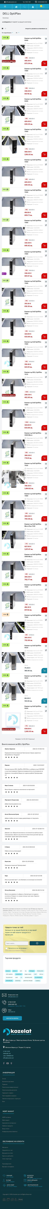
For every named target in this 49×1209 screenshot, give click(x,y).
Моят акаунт (5, 1120)
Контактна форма (12, 1018)
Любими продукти (7, 1126)
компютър (18, 974)
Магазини (5, 1147)
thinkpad (32, 971)
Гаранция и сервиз (7, 1093)
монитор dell (28, 977)
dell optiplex (9, 974)
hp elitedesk (38, 977)
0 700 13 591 (12, 1002)
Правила (4, 1084)
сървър (38, 980)
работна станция (27, 980)
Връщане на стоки (7, 1153)
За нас (4, 1078)
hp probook (9, 977)
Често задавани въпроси (9, 1095)
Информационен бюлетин (9, 1131)
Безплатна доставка (8, 1081)
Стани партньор (6, 1158)
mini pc (41, 974)
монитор (17, 980)
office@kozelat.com (13, 996)
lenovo (8, 971)
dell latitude (9, 980)
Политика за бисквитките (9, 1090)
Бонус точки (5, 1128)
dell (21, 971)
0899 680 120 (12, 1004)
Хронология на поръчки (9, 1123)
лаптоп (15, 971)
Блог (3, 1101)
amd (17, 977)
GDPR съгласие (6, 1117)
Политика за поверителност (10, 1087)
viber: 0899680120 (8, 1055)
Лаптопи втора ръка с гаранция (11, 1098)
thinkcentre (40, 971)
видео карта (28, 974)
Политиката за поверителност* (15, 950)
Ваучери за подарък (8, 1166)
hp (25, 971)
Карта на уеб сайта (7, 1156)
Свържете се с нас (7, 1150)
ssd (35, 974)
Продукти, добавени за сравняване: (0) (36, 28)
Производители (6, 1163)
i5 (21, 977)
